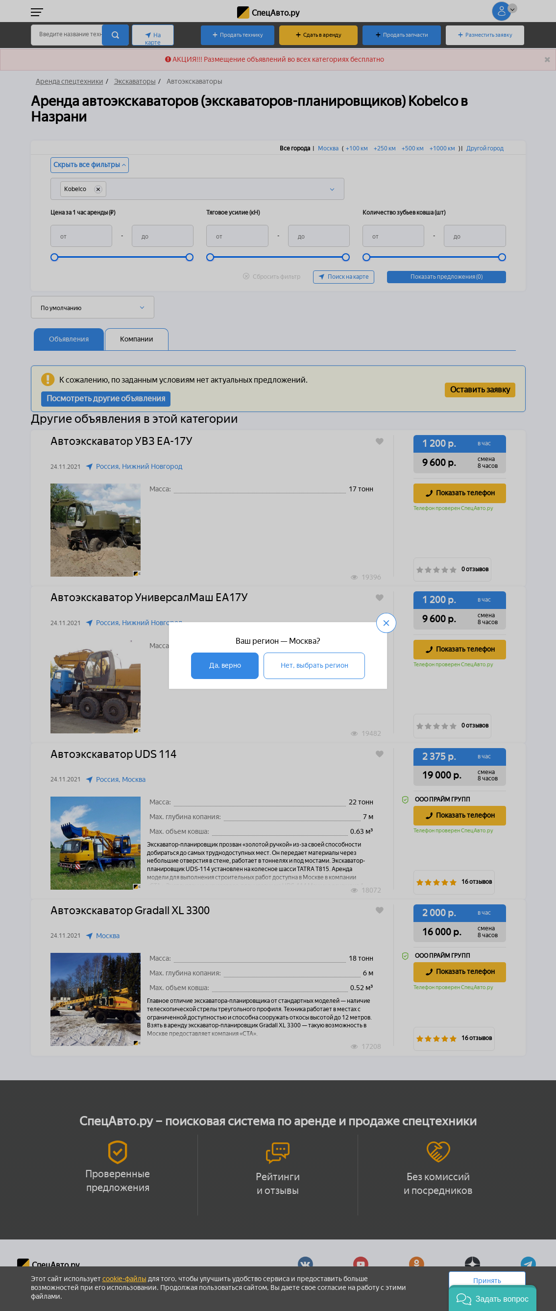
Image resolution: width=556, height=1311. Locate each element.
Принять (487, 1281)
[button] (492, 1298)
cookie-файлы (124, 1279)
